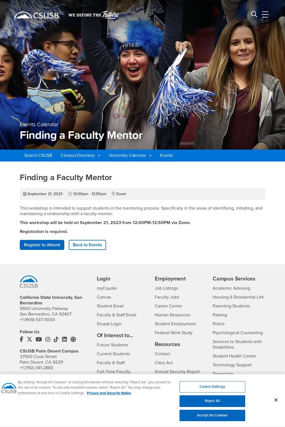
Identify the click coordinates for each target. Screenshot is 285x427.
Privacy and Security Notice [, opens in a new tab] (109, 396)
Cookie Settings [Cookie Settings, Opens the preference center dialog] (212, 390)
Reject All (212, 404)
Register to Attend (42, 245)
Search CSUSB (38, 155)
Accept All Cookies (212, 418)
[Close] (276, 403)
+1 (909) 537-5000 (37, 319)
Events (166, 155)
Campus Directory (80, 155)
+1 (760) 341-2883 (36, 368)
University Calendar (130, 155)
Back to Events (87, 245)
